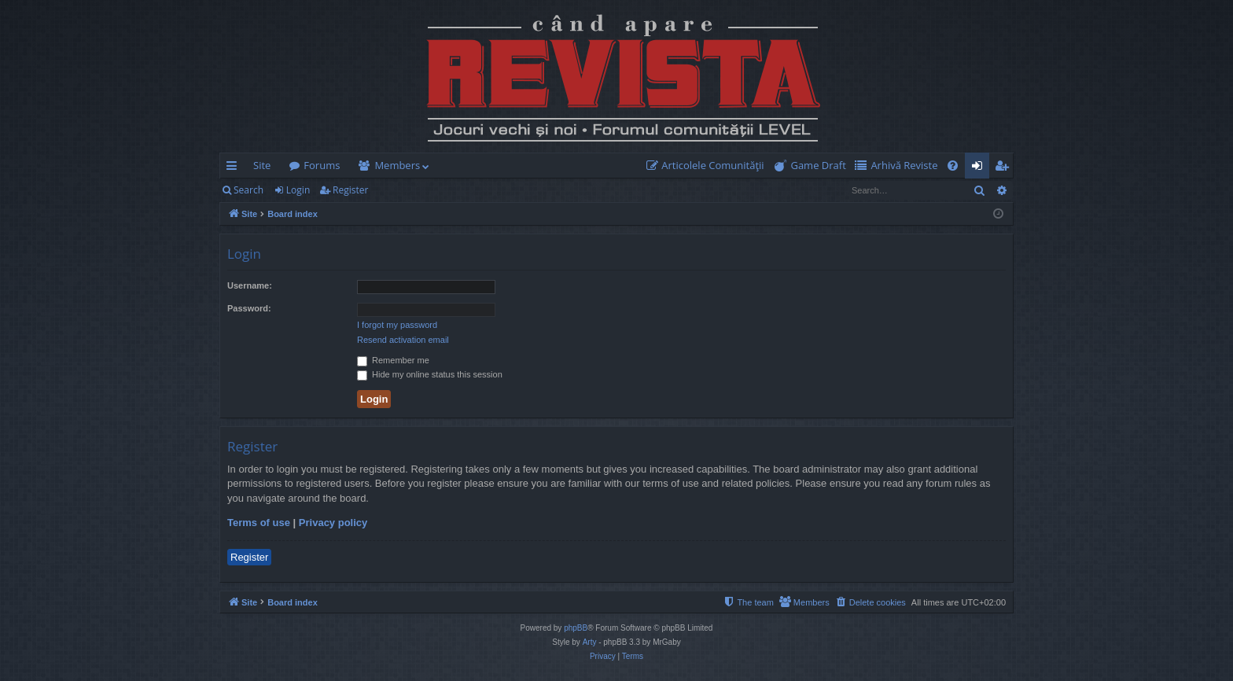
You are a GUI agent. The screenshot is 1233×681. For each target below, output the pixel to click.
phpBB (575, 628)
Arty (590, 642)
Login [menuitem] (980, 168)
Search (248, 190)
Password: (249, 308)
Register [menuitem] (1005, 168)
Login (298, 190)
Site (262, 165)
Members (397, 165)
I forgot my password (397, 324)
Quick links (235, 168)
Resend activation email (403, 339)
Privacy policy (333, 522)
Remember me (393, 360)
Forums (322, 165)
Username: (249, 285)
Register (350, 190)
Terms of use (258, 522)
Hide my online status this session (429, 374)
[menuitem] (708, 166)
